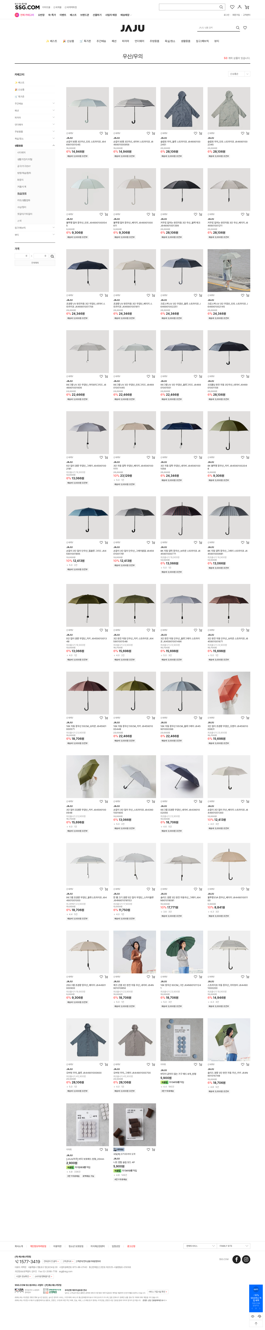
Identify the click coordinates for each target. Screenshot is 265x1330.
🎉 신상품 (68, 41)
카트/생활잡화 (23, 200)
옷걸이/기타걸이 (24, 214)
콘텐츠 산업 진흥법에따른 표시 (154, 1300)
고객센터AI (67, 1261)
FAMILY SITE (234, 1247)
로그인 (226, 15)
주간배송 (101, 41)
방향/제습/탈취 (24, 173)
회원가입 (236, 15)
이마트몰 (46, 7)
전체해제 (35, 263)
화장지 (20, 179)
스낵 (19, 220)
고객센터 (246, 15)
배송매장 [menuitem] (125, 14)
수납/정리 (21, 207)
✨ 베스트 (51, 41)
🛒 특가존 (85, 41)
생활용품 (185, 41)
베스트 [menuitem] (73, 14)
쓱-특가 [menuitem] (52, 14)
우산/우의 (133, 56)
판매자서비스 (200, 1247)
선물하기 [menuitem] (97, 14)
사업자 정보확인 (22, 1276)
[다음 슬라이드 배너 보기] (260, 1308)
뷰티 (216, 41)
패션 (114, 41)
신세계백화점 (71, 7)
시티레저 (21, 152)
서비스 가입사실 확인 (157, 1292)
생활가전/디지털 (24, 159)
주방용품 (154, 41)
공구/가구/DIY (24, 166)
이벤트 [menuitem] (63, 14)
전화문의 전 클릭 (50, 1261)
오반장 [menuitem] (41, 14)
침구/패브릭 (202, 41)
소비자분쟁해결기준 (42, 1276)
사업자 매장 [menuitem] (111, 14)
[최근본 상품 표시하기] (253, 1316)
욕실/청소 (170, 41)
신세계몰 (57, 7)
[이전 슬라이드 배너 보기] (252, 1308)
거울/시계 (21, 186)
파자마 (125, 41)
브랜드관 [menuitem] (84, 14)
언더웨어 (139, 41)
